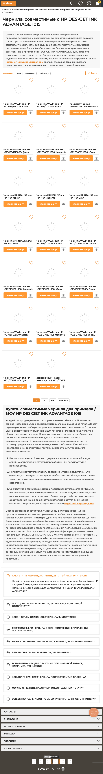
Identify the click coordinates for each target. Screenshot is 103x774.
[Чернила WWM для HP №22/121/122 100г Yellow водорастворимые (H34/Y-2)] (84, 318)
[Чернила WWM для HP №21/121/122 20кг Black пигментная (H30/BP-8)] (51, 89)
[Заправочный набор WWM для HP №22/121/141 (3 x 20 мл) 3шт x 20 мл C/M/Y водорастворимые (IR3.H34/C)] (51, 363)
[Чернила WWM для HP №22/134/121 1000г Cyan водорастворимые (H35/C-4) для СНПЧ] (84, 135)
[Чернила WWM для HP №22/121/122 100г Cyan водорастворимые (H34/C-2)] (18, 363)
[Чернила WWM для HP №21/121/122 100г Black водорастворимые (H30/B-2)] (18, 318)
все (52, 400)
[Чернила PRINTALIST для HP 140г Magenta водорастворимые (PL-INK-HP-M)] (51, 181)
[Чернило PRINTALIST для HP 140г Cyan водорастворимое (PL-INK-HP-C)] (84, 181)
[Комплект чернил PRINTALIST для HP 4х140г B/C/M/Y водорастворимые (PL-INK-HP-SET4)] (84, 89)
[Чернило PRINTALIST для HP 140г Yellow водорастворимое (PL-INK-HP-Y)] (18, 181)
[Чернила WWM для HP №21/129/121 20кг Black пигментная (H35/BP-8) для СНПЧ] (18, 89)
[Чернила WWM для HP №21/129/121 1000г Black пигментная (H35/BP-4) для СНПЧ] (18, 135)
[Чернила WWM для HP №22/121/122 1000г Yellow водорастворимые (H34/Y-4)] (84, 226)
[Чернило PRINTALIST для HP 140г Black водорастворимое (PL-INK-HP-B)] (18, 226)
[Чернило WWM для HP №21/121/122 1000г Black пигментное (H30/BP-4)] (51, 226)
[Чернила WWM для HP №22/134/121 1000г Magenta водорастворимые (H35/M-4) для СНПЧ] (51, 135)
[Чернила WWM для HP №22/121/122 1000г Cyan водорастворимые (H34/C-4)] (51, 272)
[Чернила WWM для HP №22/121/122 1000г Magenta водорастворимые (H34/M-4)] (18, 272)
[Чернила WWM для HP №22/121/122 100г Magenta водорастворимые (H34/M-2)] (51, 318)
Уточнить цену (15, 112)
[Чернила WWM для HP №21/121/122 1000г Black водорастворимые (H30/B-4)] (84, 272)
